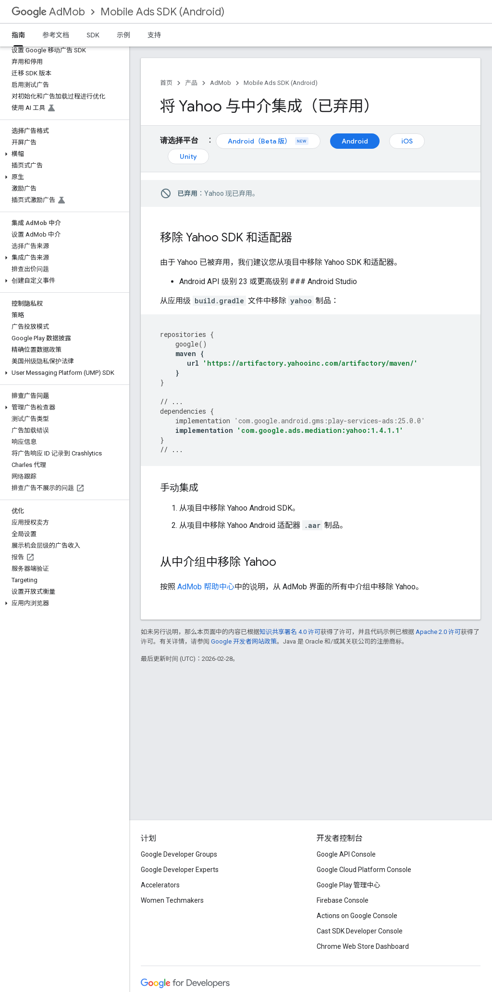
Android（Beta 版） (268, 141)
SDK (92, 35)
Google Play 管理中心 (349, 885)
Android (355, 141)
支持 (154, 35)
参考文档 (55, 35)
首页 (166, 82)
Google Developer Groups (179, 854)
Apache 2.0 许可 (438, 631)
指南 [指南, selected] (18, 35)
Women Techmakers (172, 900)
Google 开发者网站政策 (244, 641)
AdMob (48, 11)
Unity (188, 156)
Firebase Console (343, 900)
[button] (62, 154)
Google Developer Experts (180, 869)
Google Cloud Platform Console (364, 869)
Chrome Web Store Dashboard (363, 946)
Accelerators (160, 885)
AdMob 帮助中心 (205, 586)
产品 (191, 82)
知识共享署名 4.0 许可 (289, 631)
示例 (123, 35)
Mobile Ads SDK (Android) (162, 11)
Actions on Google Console (357, 916)
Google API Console (346, 854)
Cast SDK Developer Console (360, 931)
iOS (407, 141)
